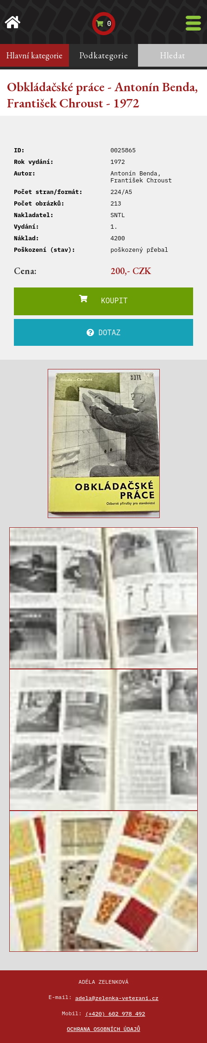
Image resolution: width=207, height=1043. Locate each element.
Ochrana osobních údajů (103, 1028)
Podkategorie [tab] (103, 55)
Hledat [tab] (172, 55)
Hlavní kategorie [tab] (34, 55)
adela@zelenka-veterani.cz (116, 997)
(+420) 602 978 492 (115, 1013)
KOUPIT (103, 300)
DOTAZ (104, 332)
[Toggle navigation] (193, 23)
